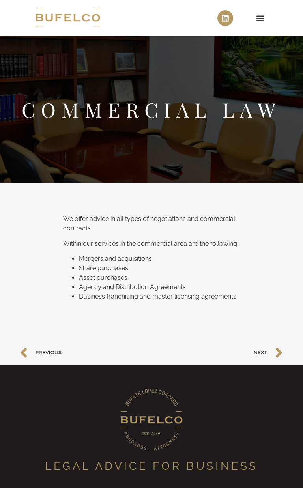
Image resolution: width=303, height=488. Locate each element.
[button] (260, 18)
